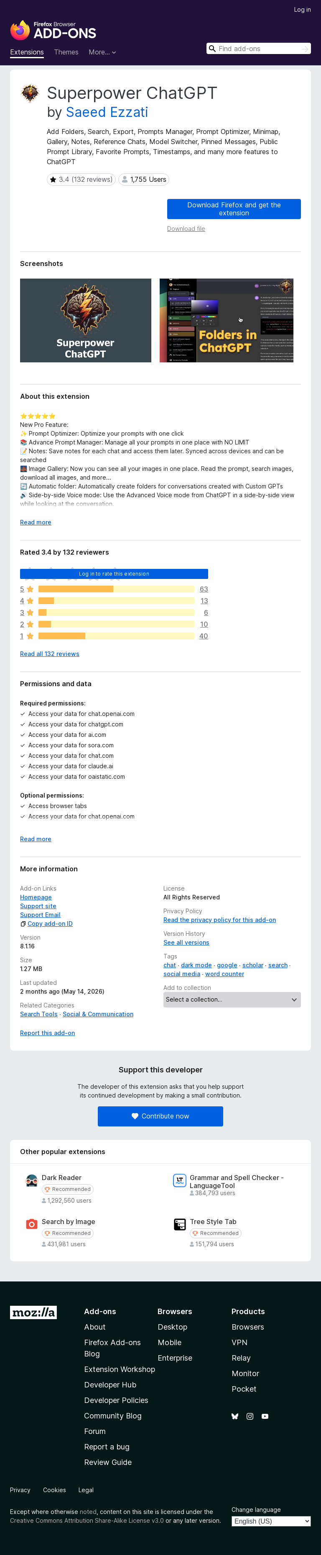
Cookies (54, 1489)
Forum (95, 1431)
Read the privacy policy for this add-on (219, 919)
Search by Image (68, 1222)
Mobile (169, 1342)
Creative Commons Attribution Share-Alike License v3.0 (87, 1520)
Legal (86, 1489)
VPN (239, 1342)
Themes (66, 52)
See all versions (186, 942)
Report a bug (107, 1446)
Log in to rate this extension (114, 574)
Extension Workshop (119, 1369)
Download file (186, 228)
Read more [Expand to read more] (35, 522)
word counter (224, 973)
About (95, 1327)
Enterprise (175, 1358)
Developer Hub (110, 1384)
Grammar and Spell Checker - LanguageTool (237, 1182)
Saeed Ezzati (107, 112)
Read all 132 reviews (49, 653)
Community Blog (113, 1415)
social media (181, 973)
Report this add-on (47, 1032)
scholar (252, 965)
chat (169, 965)
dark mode (196, 965)
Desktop (172, 1327)
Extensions (27, 52)
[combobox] (258, 48)
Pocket (244, 1389)
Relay (241, 1358)
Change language (256, 1509)
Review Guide (108, 1462)
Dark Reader (62, 1178)
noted (88, 1511)
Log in (302, 9)
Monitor (245, 1373)
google (227, 965)
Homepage (36, 897)
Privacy (20, 1489)
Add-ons (100, 1311)
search (278, 965)
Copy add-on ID (46, 923)
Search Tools (39, 1014)
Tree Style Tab (213, 1222)
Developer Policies (116, 1400)
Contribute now (160, 1116)
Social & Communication (98, 1014)
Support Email (40, 914)
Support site (38, 905)
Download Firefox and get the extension (234, 209)
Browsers (248, 1327)
